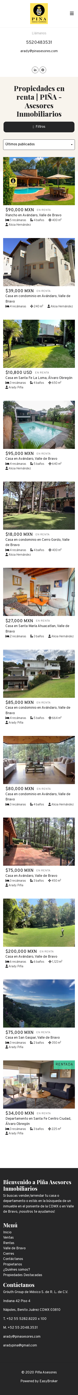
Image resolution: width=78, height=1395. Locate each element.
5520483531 (39, 42)
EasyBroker (49, 1381)
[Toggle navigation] (72, 13)
